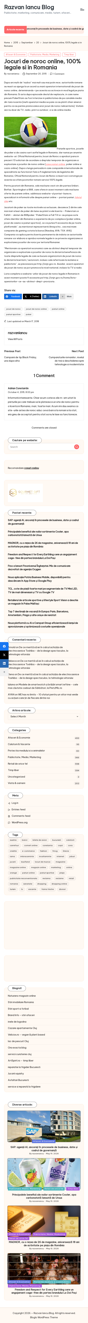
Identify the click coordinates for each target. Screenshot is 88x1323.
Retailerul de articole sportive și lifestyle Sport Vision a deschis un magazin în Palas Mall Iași (43, 602)
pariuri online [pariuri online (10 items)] (28, 873)
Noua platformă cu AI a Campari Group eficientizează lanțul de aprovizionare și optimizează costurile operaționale (43, 625)
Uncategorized (16, 776)
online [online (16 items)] (69, 867)
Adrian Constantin (18, 388)
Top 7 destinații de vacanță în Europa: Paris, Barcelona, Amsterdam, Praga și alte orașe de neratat (38, 613)
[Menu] (82, 9)
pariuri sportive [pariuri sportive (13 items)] (47, 873)
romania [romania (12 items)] (14, 884)
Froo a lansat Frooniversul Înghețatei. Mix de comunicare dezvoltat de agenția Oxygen (39, 567)
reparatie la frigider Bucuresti (24, 1067)
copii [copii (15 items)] (60, 845)
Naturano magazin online (22, 995)
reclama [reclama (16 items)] (46, 878)
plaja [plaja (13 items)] (61, 873)
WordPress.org (20, 822)
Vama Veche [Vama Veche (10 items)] (48, 889)
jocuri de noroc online (36, 309)
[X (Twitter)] (32, 296)
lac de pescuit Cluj (18, 1041)
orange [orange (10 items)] (13, 873)
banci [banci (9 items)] (24, 840)
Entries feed (18, 809)
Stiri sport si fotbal (18, 1008)
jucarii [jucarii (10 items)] (13, 862)
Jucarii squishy (16, 1073)
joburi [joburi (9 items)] (72, 856)
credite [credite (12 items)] (13, 851)
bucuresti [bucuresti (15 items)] (56, 840)
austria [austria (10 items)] (13, 840)
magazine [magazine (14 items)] (60, 862)
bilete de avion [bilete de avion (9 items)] (40, 840)
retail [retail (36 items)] (71, 878)
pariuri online (58, 309)
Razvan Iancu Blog (29, 7)
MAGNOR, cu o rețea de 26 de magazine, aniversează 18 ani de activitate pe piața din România (43, 545)
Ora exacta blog (17, 1047)
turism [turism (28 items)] (13, 889)
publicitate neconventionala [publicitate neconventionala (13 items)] (23, 878)
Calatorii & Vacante (19, 744)
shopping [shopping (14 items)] (41, 884)
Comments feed (21, 815)
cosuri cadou (31, 468)
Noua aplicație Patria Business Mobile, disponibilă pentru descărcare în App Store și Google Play (39, 579)
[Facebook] (13, 296)
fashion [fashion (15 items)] (43, 851)
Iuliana (11, 684)
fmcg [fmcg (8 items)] (55, 851)
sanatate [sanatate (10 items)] (27, 884)
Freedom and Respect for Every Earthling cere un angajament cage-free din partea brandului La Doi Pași (42, 556)
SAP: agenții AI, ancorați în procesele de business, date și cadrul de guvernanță (43, 522)
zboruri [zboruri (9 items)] (62, 889)
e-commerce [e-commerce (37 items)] (28, 851)
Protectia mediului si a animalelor (26, 750)
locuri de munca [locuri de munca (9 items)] (42, 862)
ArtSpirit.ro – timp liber (20, 1060)
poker (28, 314)
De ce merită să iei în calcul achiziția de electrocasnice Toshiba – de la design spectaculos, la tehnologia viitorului (38, 651)
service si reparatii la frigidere (24, 1086)
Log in (15, 802)
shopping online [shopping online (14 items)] (59, 884)
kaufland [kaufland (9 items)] (25, 862)
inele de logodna (17, 1021)
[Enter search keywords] (44, 446)
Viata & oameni (16, 783)
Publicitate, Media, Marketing (44, 54)
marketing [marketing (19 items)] (56, 867)
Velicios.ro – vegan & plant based (26, 1034)
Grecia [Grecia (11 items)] (66, 851)
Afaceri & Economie (16, 54)
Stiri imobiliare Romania (21, 1002)
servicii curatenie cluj (19, 1054)
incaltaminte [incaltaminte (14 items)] (45, 856)
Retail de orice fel (18, 763)
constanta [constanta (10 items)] (48, 845)
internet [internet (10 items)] (60, 856)
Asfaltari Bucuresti (18, 1080)
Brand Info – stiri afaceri (21, 1015)
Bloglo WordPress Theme (44, 1317)
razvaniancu (17, 333)
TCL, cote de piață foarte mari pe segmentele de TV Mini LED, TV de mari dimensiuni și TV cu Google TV (43, 590)
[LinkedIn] (50, 296)
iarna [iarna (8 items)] (12, 856)
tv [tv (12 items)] (22, 889)
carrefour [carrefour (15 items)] (14, 845)
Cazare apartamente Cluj (22, 1028)
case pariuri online (55, 164)
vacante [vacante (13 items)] (32, 889)
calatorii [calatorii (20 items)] (70, 840)
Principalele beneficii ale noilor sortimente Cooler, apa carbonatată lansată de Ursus (38, 533)
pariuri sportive (13, 314)
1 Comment (57, 74)
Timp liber (69, 54)
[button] (15, 339)
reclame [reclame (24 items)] (59, 878)
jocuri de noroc (13, 309)
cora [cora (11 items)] (70, 845)
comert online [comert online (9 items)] (30, 845)
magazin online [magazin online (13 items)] (38, 867)
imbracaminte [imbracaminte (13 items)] (27, 856)
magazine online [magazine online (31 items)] (18, 867)
